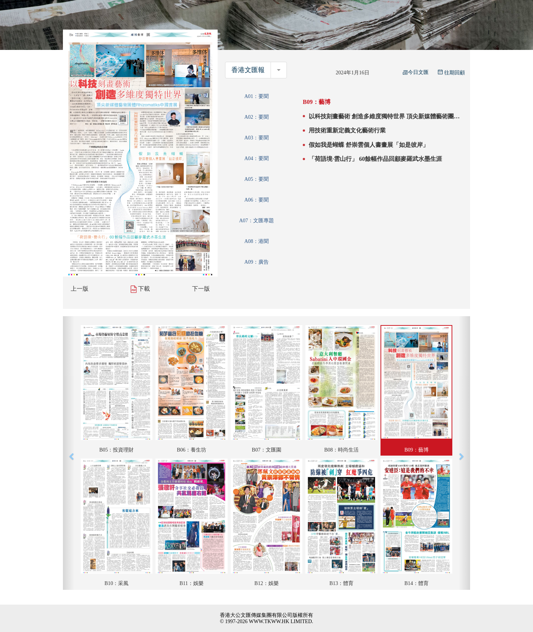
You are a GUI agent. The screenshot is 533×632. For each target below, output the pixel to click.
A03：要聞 (256, 138)
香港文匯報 (248, 70)
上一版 (79, 288)
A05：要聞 (256, 179)
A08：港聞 (256, 241)
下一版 (201, 288)
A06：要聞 (256, 200)
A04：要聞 (256, 158)
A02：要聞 (256, 117)
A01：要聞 (256, 96)
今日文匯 (416, 72)
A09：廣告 (256, 262)
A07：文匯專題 (256, 220)
